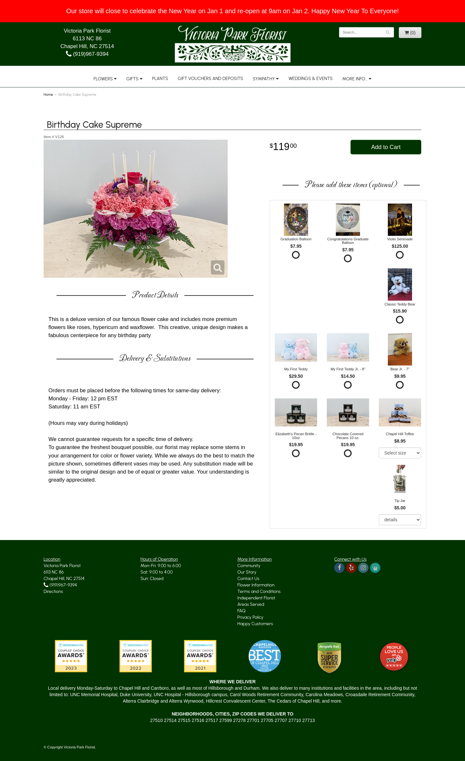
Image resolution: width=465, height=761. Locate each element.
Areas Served (250, 604)
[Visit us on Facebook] (339, 568)
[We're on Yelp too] (351, 568)
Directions (53, 591)
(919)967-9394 (87, 54)
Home (48, 94)
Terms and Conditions (259, 591)
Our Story (246, 572)
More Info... (354, 79)
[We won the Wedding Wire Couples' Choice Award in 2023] (71, 655)
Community (248, 565)
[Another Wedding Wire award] (200, 655)
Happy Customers (255, 623)
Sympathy (264, 79)
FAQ (241, 611)
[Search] (388, 32)
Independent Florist (256, 598)
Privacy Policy (250, 617)
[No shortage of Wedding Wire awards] (135, 655)
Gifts (132, 79)
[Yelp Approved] (394, 655)
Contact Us (248, 578)
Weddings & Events (310, 78)
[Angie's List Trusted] (329, 657)
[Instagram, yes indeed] (363, 568)
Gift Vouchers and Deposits (210, 78)
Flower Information (255, 585)
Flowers (103, 79)
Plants (160, 78)
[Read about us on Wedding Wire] (375, 568)
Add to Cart (385, 147)
